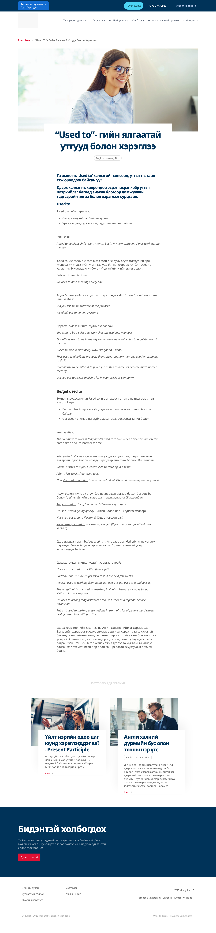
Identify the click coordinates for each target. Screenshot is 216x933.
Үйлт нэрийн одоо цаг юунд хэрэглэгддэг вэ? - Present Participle (72, 743)
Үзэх (49, 773)
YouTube (187, 897)
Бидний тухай (30, 888)
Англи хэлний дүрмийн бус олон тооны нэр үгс (146, 743)
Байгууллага (120, 20)
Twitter (177, 897)
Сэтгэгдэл (72, 888)
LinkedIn (167, 897)
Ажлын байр (73, 894)
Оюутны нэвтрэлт (32, 900)
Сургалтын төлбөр (33, 894)
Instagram (155, 897)
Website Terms (160, 915)
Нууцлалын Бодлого (181, 915)
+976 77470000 (157, 5)
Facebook (143, 897)
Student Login (186, 5)
